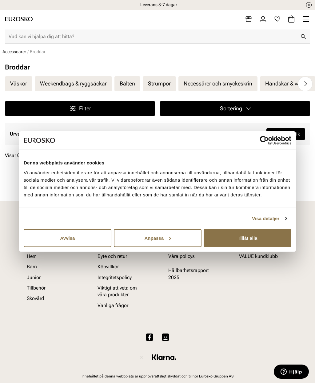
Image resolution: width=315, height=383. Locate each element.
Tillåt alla (247, 237)
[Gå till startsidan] (19, 19)
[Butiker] (248, 19)
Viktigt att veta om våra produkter (117, 291)
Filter (80, 108)
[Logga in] (263, 19)
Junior (34, 277)
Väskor (18, 83)
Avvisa (67, 237)
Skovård (35, 299)
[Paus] (309, 5)
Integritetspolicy (115, 277)
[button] (235, 108)
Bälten (127, 83)
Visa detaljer (265, 218)
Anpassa (157, 237)
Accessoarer (14, 51)
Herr (31, 256)
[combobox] (153, 36)
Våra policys (181, 256)
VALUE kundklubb (258, 256)
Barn (32, 267)
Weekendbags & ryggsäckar (73, 83)
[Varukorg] (291, 19)
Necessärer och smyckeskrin (218, 83)
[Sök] (303, 36)
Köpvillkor (108, 267)
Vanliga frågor (113, 305)
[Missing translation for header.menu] (306, 19)
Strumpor (159, 83)
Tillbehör (36, 288)
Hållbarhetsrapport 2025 (188, 274)
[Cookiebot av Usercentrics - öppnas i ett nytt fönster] (264, 140)
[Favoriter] (277, 19)
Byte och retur (112, 256)
